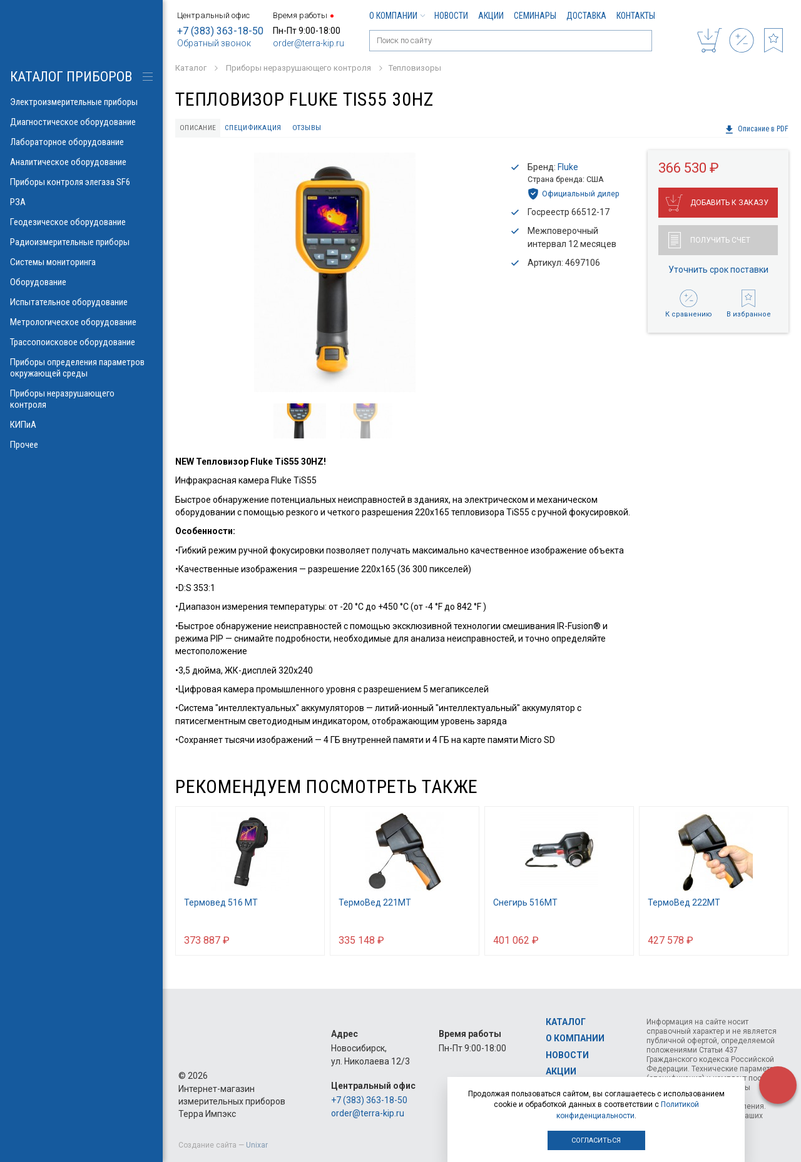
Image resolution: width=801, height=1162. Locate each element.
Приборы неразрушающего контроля (81, 399)
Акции (491, 16)
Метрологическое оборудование (81, 322)
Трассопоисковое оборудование (81, 342)
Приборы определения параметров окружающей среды (81, 367)
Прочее (81, 444)
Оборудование (81, 282)
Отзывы (313, 128)
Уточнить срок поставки (718, 271)
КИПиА (81, 424)
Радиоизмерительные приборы (81, 242)
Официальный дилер (574, 195)
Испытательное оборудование (81, 302)
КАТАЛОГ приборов (71, 76)
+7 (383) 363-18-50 (220, 31)
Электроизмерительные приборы (81, 102)
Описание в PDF (756, 129)
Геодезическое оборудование (81, 222)
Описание (200, 128)
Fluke (568, 169)
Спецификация (258, 128)
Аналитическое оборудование (81, 162)
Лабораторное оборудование (81, 142)
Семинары (535, 16)
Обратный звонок (214, 43)
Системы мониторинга (81, 262)
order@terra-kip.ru (308, 43)
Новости (451, 16)
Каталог (566, 1022)
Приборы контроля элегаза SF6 (81, 182)
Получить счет (709, 241)
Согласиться (596, 1140)
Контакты (635, 16)
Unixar (257, 1145)
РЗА (81, 202)
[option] (334, 274)
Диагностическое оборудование (81, 122)
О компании (396, 16)
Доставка (586, 16)
